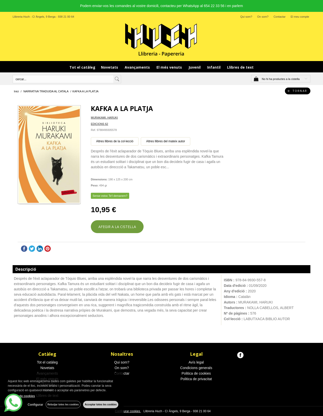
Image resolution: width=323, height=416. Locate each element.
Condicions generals (196, 368)
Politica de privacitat (196, 379)
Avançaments (138, 67)
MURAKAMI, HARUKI (104, 117)
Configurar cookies (128, 411)
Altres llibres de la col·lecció (114, 141)
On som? (262, 16)
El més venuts (169, 67)
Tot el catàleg (82, 67)
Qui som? (246, 16)
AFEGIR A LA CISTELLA (117, 226)
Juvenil (195, 67)
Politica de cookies (196, 373)
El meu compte (300, 16)
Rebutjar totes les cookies (63, 404)
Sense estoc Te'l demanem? (110, 195)
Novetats (110, 67)
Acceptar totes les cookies (101, 404)
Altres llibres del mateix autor (165, 141)
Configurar (35, 404)
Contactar (280, 16)
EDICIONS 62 (99, 123)
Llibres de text (240, 67)
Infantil (214, 67)
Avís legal (196, 362)
